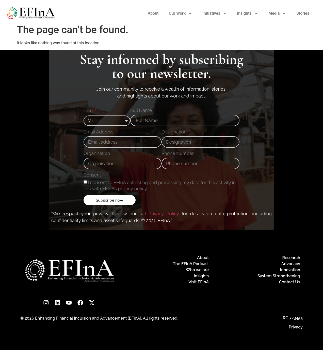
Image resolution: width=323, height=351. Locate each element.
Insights (247, 13)
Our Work (180, 13)
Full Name (141, 110)
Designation (175, 132)
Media (277, 13)
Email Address (99, 132)
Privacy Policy (164, 213)
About (153, 13)
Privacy (296, 328)
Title (89, 110)
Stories (302, 13)
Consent (93, 175)
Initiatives (214, 13)
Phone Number (178, 153)
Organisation (97, 153)
